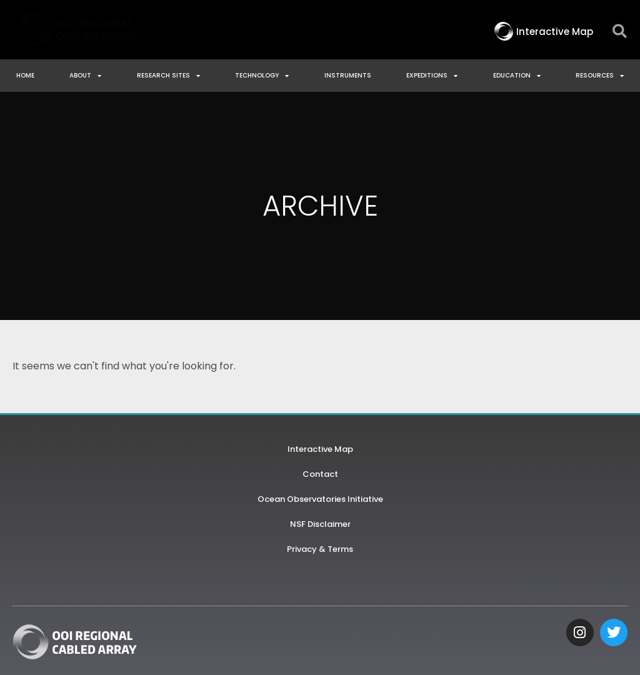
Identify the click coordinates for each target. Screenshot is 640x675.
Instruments (347, 75)
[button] (620, 32)
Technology (262, 75)
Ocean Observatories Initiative (320, 499)
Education (517, 75)
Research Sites (168, 75)
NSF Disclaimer (320, 524)
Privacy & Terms (320, 549)
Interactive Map (320, 449)
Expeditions (432, 75)
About (85, 75)
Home (25, 75)
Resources (600, 75)
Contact (320, 474)
